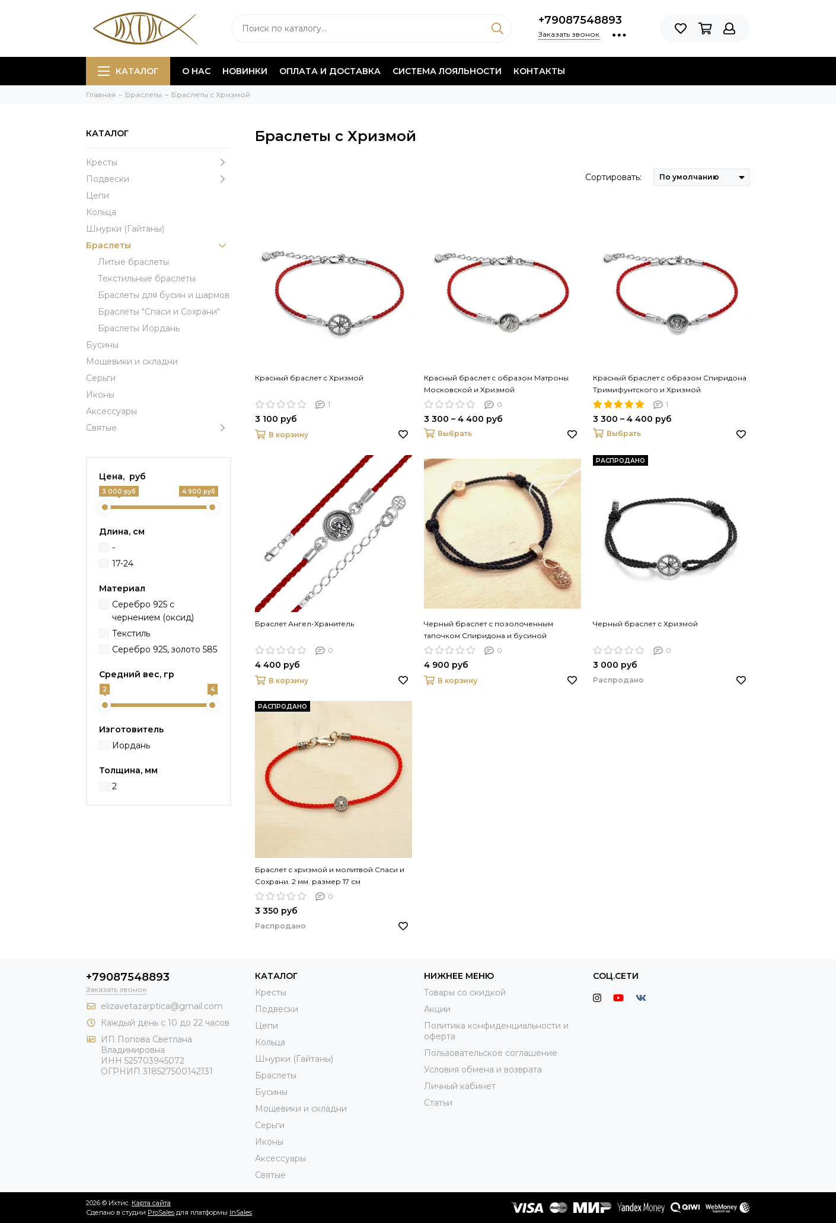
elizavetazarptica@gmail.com (162, 1006)
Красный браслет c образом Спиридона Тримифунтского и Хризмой (669, 383)
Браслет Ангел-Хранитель (304, 623)
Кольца (101, 212)
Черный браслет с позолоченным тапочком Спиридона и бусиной (488, 629)
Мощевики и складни (132, 361)
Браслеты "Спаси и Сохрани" (159, 311)
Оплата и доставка (330, 71)
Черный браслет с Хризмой (645, 623)
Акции (437, 1009)
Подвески (158, 179)
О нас (196, 71)
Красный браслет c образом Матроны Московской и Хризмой (496, 383)
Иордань (131, 745)
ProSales (161, 1212)
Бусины (102, 345)
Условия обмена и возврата (483, 1069)
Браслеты (158, 245)
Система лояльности (447, 71)
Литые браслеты (133, 262)
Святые (158, 427)
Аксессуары (111, 411)
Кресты (158, 162)
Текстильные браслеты (147, 278)
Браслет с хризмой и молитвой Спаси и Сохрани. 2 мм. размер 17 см (329, 875)
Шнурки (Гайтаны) (125, 228)
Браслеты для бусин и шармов (163, 295)
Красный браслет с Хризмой (309, 377)
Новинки (244, 71)
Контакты (539, 71)
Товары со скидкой (465, 992)
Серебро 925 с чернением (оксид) (153, 611)
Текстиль (131, 633)
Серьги (101, 378)
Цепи (97, 195)
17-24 (122, 563)
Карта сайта (151, 1203)
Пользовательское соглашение (490, 1053)
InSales (240, 1212)
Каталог (128, 71)
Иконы (100, 394)
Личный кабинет (460, 1086)
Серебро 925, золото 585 (164, 649)
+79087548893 (580, 20)
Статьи (438, 1102)
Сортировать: (613, 177)
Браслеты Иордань (139, 328)
